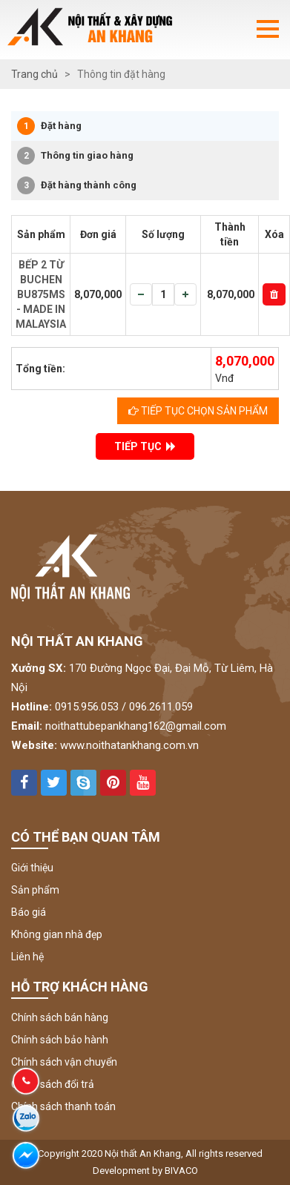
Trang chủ (34, 74)
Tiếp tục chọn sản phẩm (198, 411)
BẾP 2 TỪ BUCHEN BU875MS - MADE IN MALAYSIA (41, 294)
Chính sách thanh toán (63, 1106)
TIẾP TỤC (145, 446)
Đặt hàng (49, 126)
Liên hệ (27, 957)
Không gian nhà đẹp (56, 934)
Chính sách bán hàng (59, 1017)
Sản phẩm (35, 890)
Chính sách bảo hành (59, 1040)
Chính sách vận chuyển (64, 1062)
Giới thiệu (32, 868)
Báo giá (28, 912)
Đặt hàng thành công (76, 185)
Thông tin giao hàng (75, 156)
